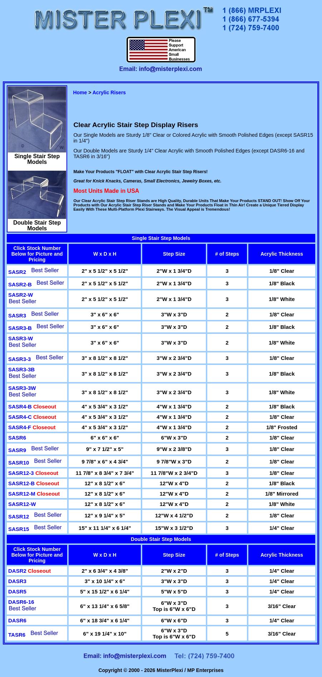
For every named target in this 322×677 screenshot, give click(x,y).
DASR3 (17, 581)
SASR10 (18, 463)
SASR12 (18, 516)
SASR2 (17, 272)
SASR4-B (20, 406)
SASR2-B (20, 284)
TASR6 (16, 635)
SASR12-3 (21, 473)
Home (80, 92)
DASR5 (17, 591)
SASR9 (17, 450)
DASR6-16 (21, 602)
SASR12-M (22, 494)
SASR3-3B (21, 369)
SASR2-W (20, 295)
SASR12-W (22, 504)
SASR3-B (20, 328)
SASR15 (18, 529)
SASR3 (17, 315)
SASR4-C (20, 417)
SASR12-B (22, 483)
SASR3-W (20, 338)
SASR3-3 (19, 359)
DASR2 (18, 571)
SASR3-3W (22, 388)
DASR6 (17, 620)
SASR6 (17, 438)
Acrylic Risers (109, 92)
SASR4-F (20, 427)
